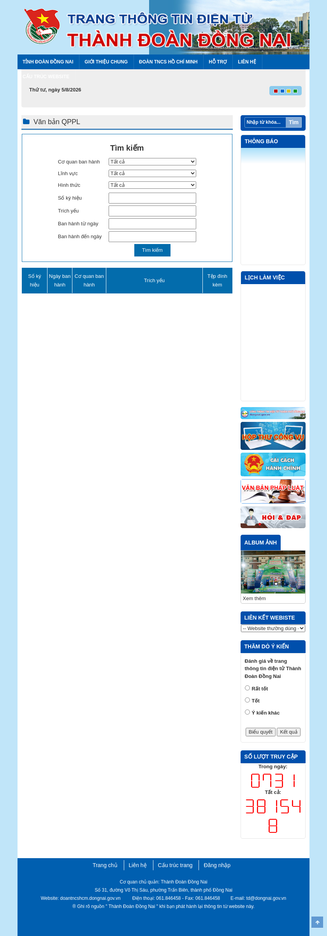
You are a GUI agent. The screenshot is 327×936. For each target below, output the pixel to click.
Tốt (256, 701)
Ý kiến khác (266, 713)
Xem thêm (254, 598)
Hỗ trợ (218, 62)
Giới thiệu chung (106, 62)
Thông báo (261, 141)
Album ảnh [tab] (260, 542)
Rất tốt (260, 689)
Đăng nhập (217, 865)
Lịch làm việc (265, 277)
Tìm (294, 122)
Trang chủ (105, 865)
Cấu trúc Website (46, 76)
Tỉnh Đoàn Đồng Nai (48, 62)
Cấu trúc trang (175, 865)
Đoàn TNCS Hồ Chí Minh (168, 62)
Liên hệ (247, 62)
